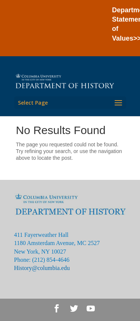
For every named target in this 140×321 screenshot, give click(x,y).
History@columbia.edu (42, 268)
